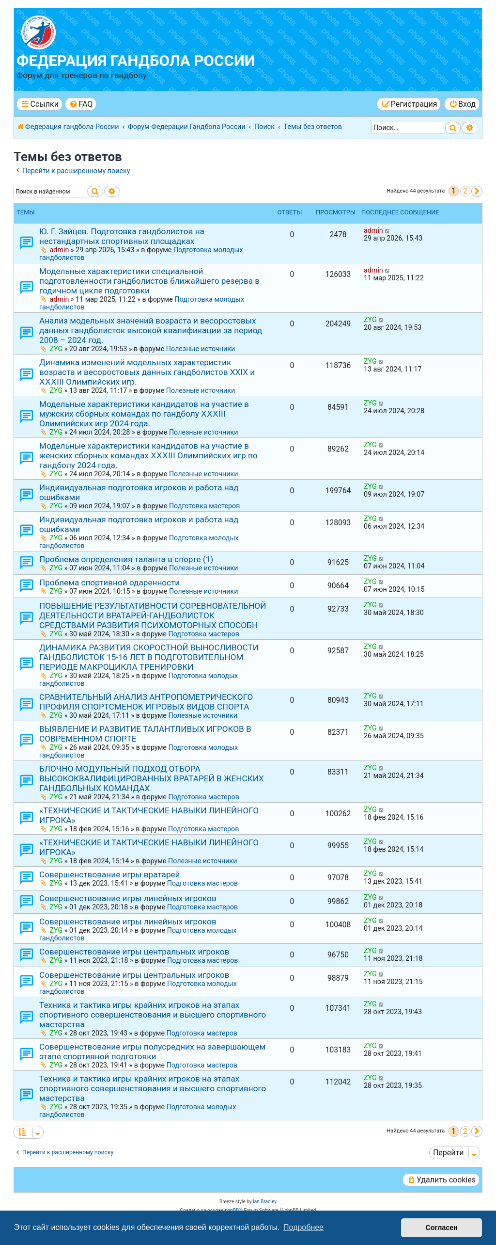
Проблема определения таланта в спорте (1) (126, 559)
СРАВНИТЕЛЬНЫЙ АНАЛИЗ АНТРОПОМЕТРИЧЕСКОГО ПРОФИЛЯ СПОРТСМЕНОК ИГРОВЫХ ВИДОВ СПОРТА (146, 701)
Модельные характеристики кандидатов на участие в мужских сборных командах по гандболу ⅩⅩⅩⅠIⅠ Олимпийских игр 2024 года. (144, 413)
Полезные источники (200, 349)
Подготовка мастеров (204, 506)
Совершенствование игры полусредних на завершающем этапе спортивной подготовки (152, 1051)
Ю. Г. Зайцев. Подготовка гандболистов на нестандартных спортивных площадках (121, 236)
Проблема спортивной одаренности (109, 582)
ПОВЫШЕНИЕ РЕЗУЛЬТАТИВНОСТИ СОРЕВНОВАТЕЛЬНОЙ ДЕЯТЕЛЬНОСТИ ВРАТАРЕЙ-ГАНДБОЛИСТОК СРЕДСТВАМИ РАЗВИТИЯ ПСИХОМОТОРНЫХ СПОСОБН (152, 615)
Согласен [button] (441, 1227)
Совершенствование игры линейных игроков (128, 898)
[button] (476, 191)
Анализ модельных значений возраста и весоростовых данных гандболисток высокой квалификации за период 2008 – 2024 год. (150, 330)
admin (59, 250)
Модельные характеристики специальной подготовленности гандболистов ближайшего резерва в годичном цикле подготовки (149, 280)
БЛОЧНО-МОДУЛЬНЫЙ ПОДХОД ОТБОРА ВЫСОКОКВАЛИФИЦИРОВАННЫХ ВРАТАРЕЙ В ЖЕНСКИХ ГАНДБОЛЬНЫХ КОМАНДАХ (151, 778)
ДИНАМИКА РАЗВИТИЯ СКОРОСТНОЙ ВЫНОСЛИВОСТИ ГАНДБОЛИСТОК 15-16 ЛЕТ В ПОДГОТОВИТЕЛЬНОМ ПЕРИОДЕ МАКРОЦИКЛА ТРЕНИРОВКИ (149, 657)
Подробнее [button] (303, 1227)
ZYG (56, 349)
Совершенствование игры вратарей (109, 874)
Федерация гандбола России (135, 61)
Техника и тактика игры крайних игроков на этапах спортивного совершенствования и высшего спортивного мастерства (152, 1014)
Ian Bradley (265, 1201)
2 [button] (465, 190)
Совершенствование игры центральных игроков (134, 951)
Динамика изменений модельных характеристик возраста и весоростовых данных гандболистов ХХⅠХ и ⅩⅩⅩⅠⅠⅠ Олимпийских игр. (147, 372)
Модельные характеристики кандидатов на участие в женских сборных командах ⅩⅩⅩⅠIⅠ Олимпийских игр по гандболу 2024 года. (148, 455)
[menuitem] (80, 104)
